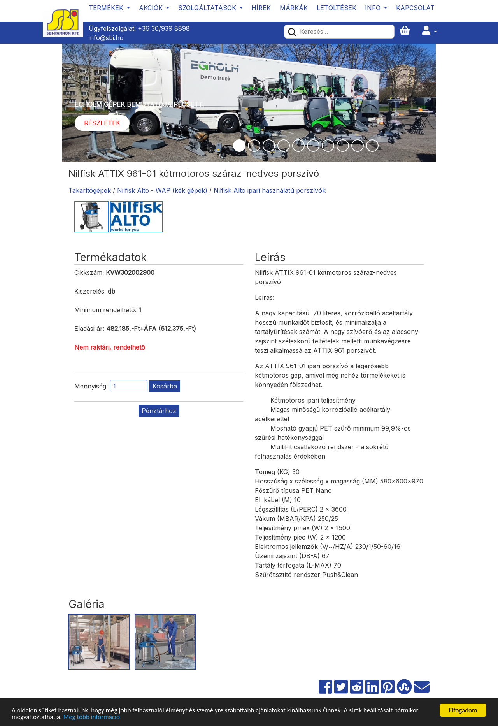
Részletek (102, 123)
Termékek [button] (107, 8)
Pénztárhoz (159, 411)
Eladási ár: (89, 328)
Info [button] (373, 8)
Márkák (294, 8)
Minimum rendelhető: (105, 310)
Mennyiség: (91, 386)
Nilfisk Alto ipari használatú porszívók (270, 190)
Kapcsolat (415, 8)
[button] (429, 31)
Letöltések (336, 8)
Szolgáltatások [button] (208, 8)
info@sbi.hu (106, 38)
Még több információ (91, 717)
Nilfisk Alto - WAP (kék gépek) (162, 190)
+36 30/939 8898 (164, 28)
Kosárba (165, 386)
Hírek (261, 8)
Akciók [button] (152, 8)
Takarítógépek (89, 190)
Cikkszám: (89, 272)
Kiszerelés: (90, 291)
